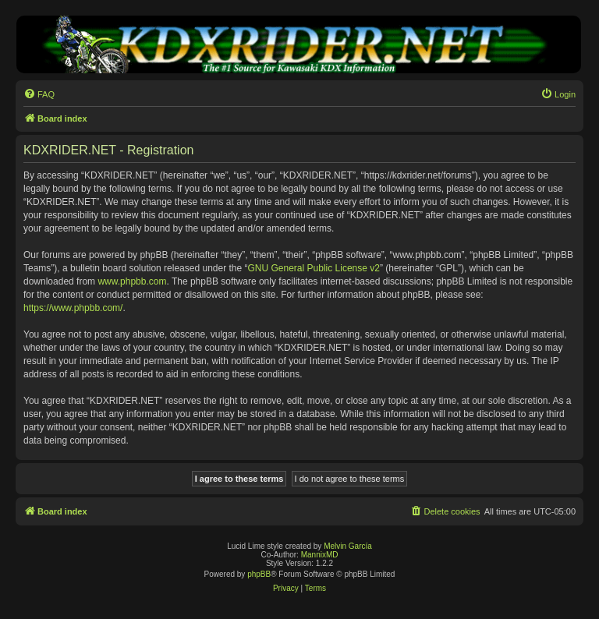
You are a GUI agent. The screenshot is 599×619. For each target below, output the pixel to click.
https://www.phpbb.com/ (72, 307)
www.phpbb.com (131, 281)
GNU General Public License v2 (314, 268)
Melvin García (348, 546)
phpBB (259, 574)
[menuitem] (39, 94)
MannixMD (319, 554)
